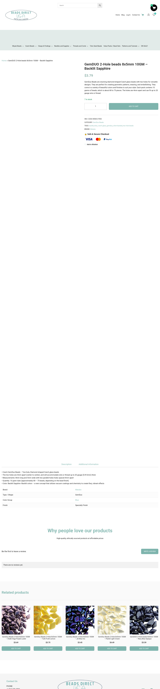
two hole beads (128, 126)
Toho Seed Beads (96, 46)
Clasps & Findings (44, 46)
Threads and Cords (79, 46)
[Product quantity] (95, 106)
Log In (128, 15)
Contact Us (136, 15)
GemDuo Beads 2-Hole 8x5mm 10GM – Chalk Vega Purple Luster (16, 638)
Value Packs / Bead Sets (112, 46)
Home (118, 15)
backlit (91, 126)
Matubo (93, 129)
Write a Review (150, 551)
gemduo (109, 126)
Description (66, 464)
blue (95, 126)
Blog (123, 15)
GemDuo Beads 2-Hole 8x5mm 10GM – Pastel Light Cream (112, 638)
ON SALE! (144, 46)
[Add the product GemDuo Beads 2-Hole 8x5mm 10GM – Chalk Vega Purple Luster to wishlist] (27, 609)
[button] (154, 7)
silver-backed (117, 126)
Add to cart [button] (16, 648)
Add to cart (133, 106)
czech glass (102, 126)
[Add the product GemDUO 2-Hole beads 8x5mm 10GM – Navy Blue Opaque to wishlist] (155, 609)
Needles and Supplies (61, 46)
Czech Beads (29, 46)
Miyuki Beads (17, 46)
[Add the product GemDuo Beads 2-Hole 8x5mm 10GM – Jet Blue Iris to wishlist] (91, 609)
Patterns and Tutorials (129, 46)
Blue (77, 500)
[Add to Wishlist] (121, 144)
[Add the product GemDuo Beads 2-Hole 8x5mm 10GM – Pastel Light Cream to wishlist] (123, 609)
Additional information (89, 464)
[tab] (66, 464)
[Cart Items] (143, 15)
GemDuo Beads (98, 122)
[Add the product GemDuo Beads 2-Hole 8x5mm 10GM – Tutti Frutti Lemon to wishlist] (59, 609)
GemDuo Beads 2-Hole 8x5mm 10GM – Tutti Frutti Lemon (48, 638)
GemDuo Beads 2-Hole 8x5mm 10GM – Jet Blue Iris (80, 638)
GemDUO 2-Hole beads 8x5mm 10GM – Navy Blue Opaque (144, 638)
